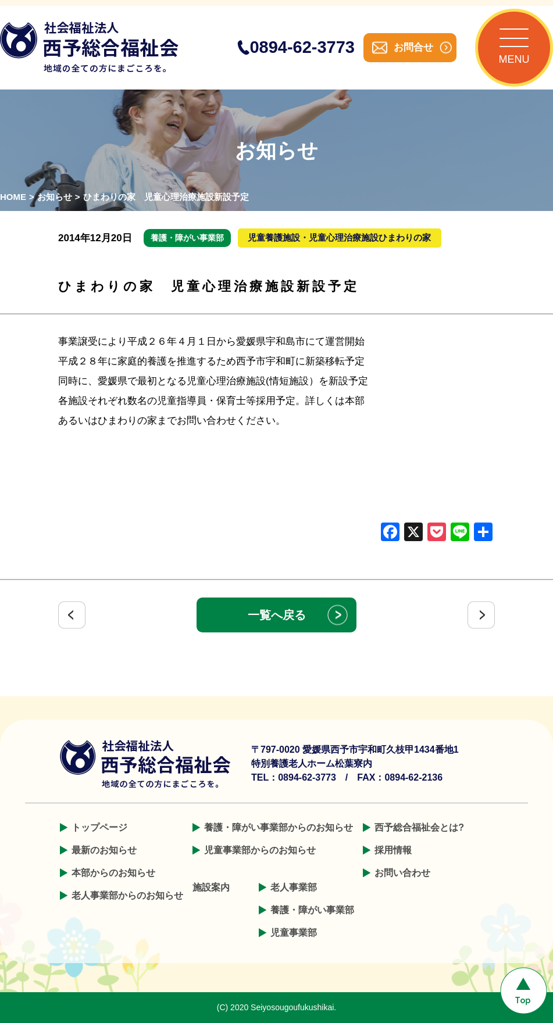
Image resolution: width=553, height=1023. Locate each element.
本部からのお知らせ (113, 873)
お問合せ (413, 47)
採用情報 (393, 850)
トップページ (99, 827)
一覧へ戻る (277, 615)
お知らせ (54, 197)
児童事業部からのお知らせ (260, 850)
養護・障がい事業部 (312, 910)
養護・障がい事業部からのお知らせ (278, 827)
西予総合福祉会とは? (419, 827)
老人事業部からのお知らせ (127, 895)
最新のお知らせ (104, 850)
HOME (13, 197)
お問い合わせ (402, 873)
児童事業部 (293, 933)
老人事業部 (293, 887)
